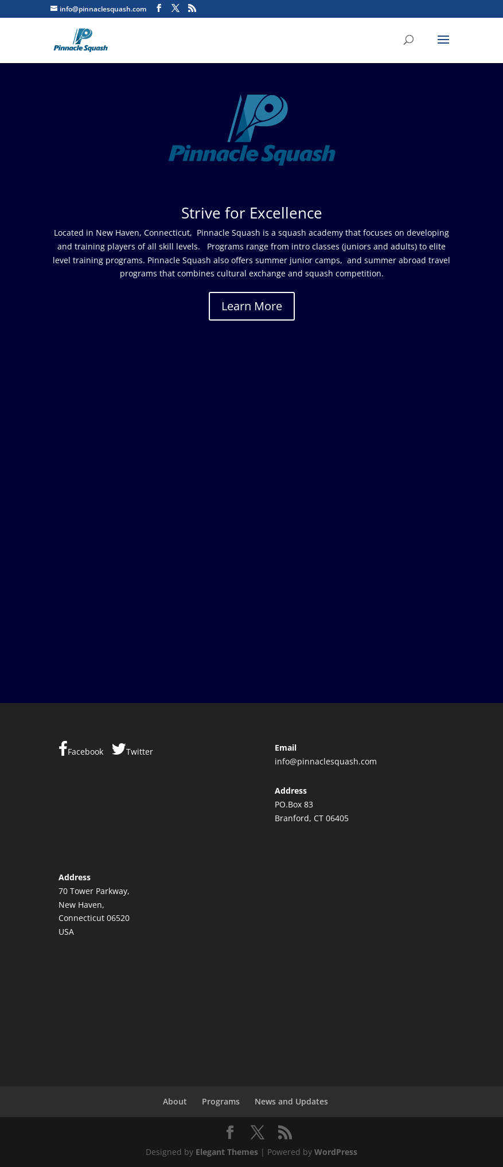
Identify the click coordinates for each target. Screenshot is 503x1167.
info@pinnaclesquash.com (326, 761)
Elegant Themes (227, 1151)
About (175, 1101)
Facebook (81, 749)
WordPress (335, 1151)
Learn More (251, 306)
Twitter (132, 749)
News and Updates (291, 1101)
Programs (221, 1101)
